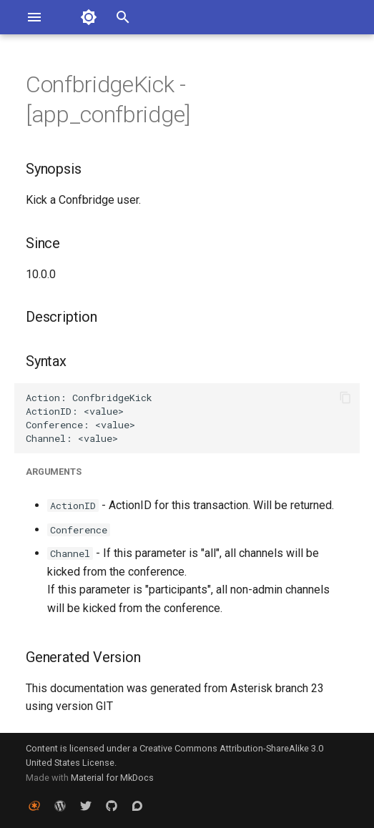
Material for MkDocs (112, 777)
